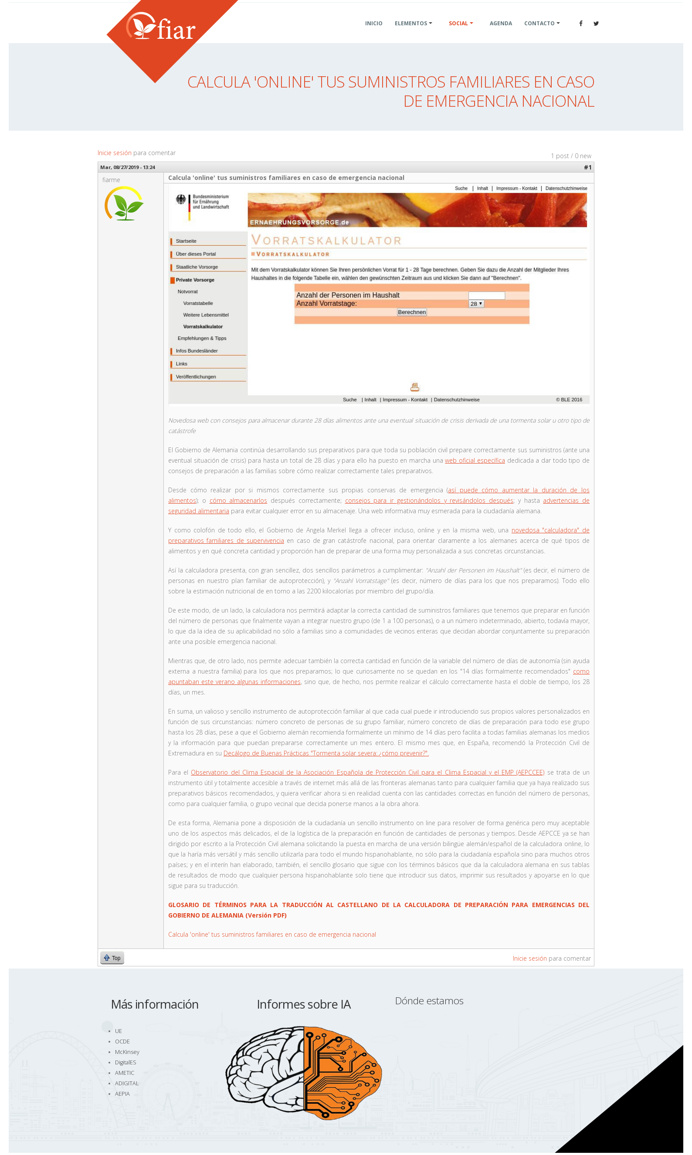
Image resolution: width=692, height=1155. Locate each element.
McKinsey (127, 1052)
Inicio (374, 33)
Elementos (411, 33)
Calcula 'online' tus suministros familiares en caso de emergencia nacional (272, 934)
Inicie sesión (115, 153)
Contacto (539, 33)
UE (118, 1031)
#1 (588, 167)
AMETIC (124, 1073)
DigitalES (125, 1062)
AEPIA (122, 1093)
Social (458, 33)
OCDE (122, 1041)
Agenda (501, 33)
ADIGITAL (127, 1083)
